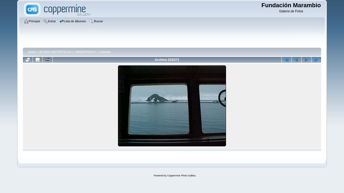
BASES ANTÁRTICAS (55, 52)
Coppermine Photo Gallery (181, 175)
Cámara (105, 52)
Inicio (32, 52)
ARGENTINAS (85, 52)
